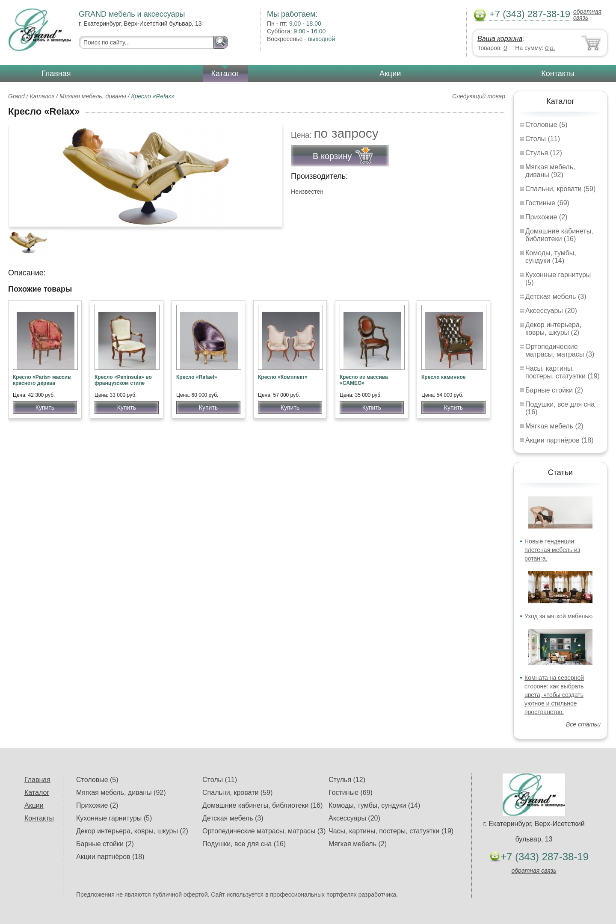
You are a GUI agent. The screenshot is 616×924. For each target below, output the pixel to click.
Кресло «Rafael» (196, 377)
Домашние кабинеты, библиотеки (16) (559, 234)
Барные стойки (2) (554, 390)
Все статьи (583, 724)
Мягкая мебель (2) (554, 426)
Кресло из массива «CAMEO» (364, 380)
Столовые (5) (546, 124)
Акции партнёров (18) (559, 440)
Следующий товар (478, 96)
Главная (56, 73)
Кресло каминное (443, 377)
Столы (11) (542, 138)
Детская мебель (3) (555, 296)
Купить (45, 407)
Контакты (558, 73)
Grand (16, 96)
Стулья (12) (543, 152)
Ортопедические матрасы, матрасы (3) (559, 350)
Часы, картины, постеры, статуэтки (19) (562, 372)
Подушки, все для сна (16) (244, 843)
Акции (390, 73)
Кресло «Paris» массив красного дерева (42, 380)
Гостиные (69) (547, 203)
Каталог (225, 73)
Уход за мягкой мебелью (558, 616)
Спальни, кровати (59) (560, 188)
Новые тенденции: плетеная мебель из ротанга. (552, 550)
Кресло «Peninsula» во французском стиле (123, 380)
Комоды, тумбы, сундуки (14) (550, 256)
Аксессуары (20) (551, 310)
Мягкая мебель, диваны (92, 96)
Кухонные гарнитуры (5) (114, 818)
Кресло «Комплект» (283, 377)
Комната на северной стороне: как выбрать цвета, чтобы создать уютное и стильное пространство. (554, 694)
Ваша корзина (499, 38)
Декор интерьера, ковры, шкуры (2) (553, 328)
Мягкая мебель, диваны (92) (550, 170)
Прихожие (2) (546, 217)
